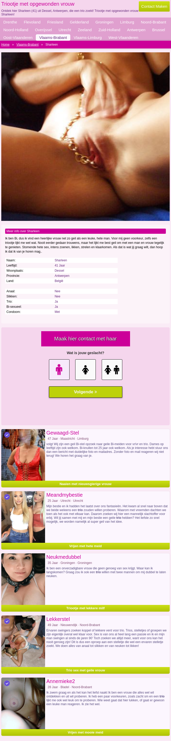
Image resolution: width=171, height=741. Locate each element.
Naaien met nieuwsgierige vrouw (85, 484)
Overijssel (43, 30)
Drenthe (10, 22)
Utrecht (65, 30)
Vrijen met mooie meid (85, 732)
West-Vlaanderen (123, 37)
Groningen (105, 22)
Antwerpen (136, 30)
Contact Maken (154, 6)
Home (5, 44)
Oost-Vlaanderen (17, 37)
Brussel (158, 30)
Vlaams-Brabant (53, 37)
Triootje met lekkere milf (85, 608)
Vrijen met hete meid (85, 546)
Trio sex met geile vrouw (85, 670)
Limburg (127, 22)
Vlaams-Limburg (88, 37)
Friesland (55, 22)
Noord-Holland (15, 30)
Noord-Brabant (153, 22)
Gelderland (79, 22)
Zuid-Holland (109, 30)
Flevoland (32, 22)
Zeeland (85, 30)
